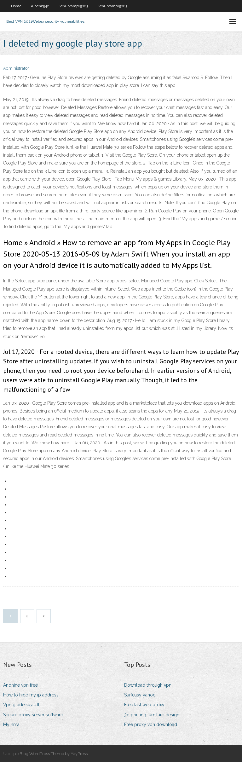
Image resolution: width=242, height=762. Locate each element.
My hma (11, 724)
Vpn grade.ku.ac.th (22, 704)
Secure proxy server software (33, 714)
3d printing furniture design (151, 714)
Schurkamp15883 (73, 6)
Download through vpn (147, 685)
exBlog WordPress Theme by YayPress (51, 753)
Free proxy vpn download (150, 724)
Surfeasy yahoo (140, 694)
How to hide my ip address (31, 694)
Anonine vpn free (20, 685)
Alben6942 (40, 6)
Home (16, 6)
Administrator (16, 68)
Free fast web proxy (144, 704)
